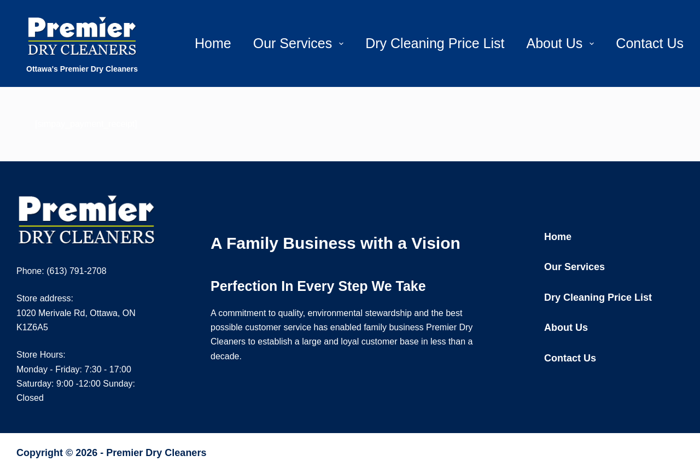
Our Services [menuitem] (300, 43)
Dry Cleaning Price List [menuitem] (434, 43)
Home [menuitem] (213, 43)
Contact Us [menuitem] (650, 43)
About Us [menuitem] (562, 43)
